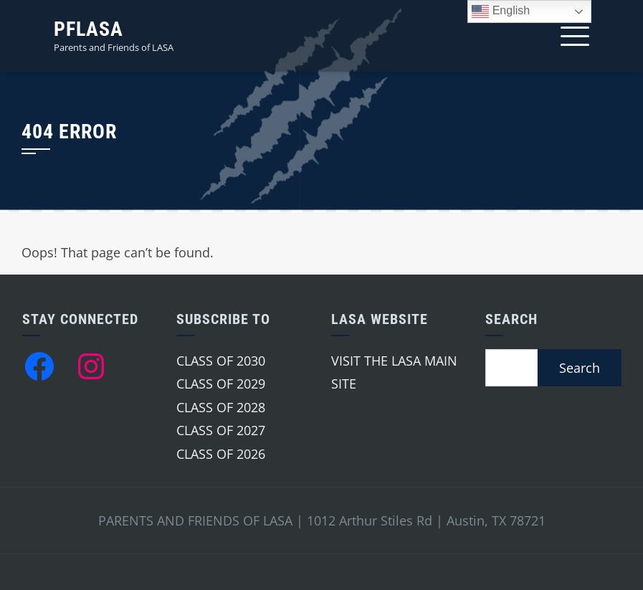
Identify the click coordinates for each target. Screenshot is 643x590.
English (501, 11)
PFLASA (88, 29)
